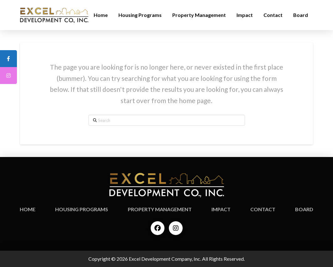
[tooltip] (8, 58)
